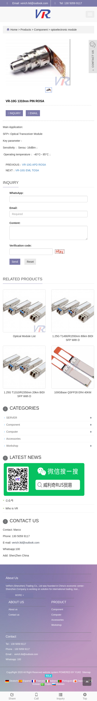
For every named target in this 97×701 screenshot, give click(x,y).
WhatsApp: (16, 192)
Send (15, 261)
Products (26, 29)
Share (12, 696)
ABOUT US (16, 602)
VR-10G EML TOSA (27, 170)
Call (36, 696)
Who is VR (11, 508)
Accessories (13, 438)
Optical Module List (24, 336)
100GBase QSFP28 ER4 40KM (72, 392)
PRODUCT (58, 602)
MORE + (19, 595)
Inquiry (60, 696)
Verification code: (20, 245)
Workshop (12, 445)
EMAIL (33, 113)
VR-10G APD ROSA (34, 164)
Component (40, 29)
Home (13, 29)
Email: (13, 207)
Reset (30, 261)
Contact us (14, 614)
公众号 (9, 500)
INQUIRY (14, 113)
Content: (14, 222)
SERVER (11, 417)
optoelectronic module (63, 29)
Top (85, 696)
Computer (12, 431)
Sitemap (86, 672)
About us (13, 609)
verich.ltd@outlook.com (25, 542)
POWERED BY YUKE (70, 672)
